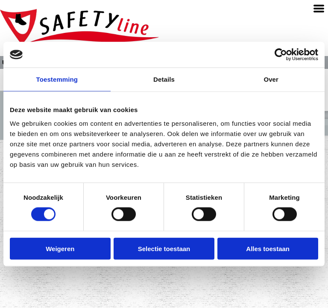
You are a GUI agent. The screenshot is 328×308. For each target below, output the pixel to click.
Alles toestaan (268, 248)
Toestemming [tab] (57, 79)
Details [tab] (164, 79)
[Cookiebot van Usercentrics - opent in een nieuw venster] (280, 54)
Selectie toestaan (164, 248)
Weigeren (60, 248)
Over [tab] (271, 79)
